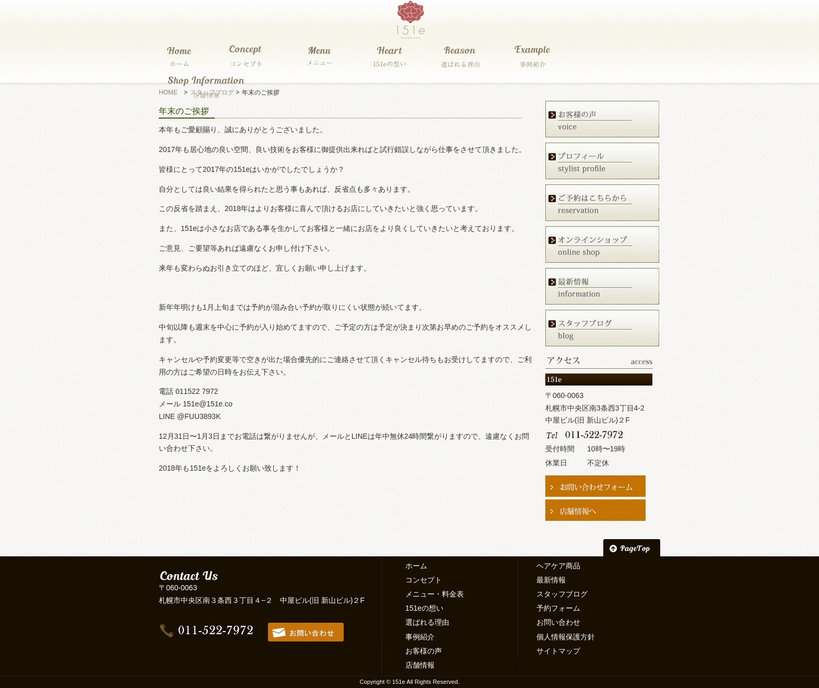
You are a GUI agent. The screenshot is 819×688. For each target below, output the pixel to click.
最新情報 (551, 580)
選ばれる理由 (427, 622)
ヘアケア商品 (558, 566)
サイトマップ (558, 651)
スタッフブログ (562, 594)
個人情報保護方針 (565, 637)
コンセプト (423, 580)
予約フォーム (558, 608)
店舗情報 (420, 665)
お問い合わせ (558, 622)
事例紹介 (420, 637)
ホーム (416, 566)
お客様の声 (423, 651)
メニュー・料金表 (434, 594)
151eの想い (424, 608)
